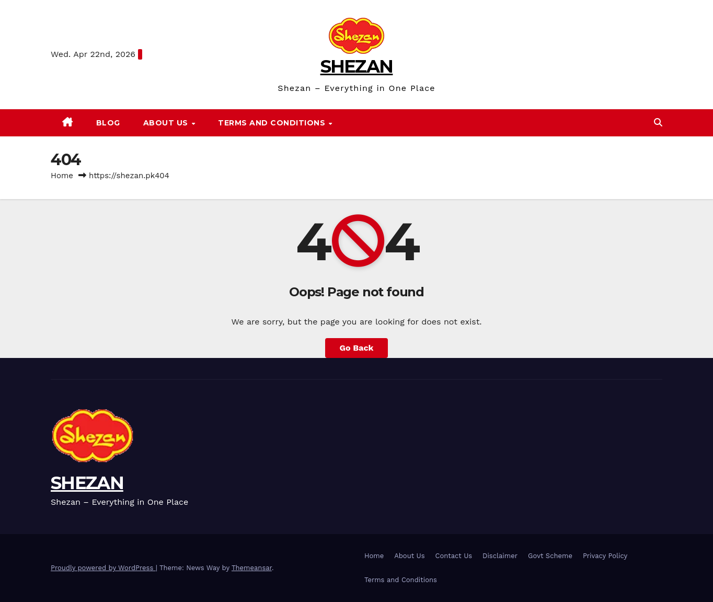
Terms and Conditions (273, 123)
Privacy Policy (605, 556)
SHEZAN (356, 66)
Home (62, 175)
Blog (108, 123)
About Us (167, 123)
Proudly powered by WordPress (103, 568)
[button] (658, 123)
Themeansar (252, 568)
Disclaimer (500, 556)
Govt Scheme (550, 556)
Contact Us (454, 556)
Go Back (357, 348)
